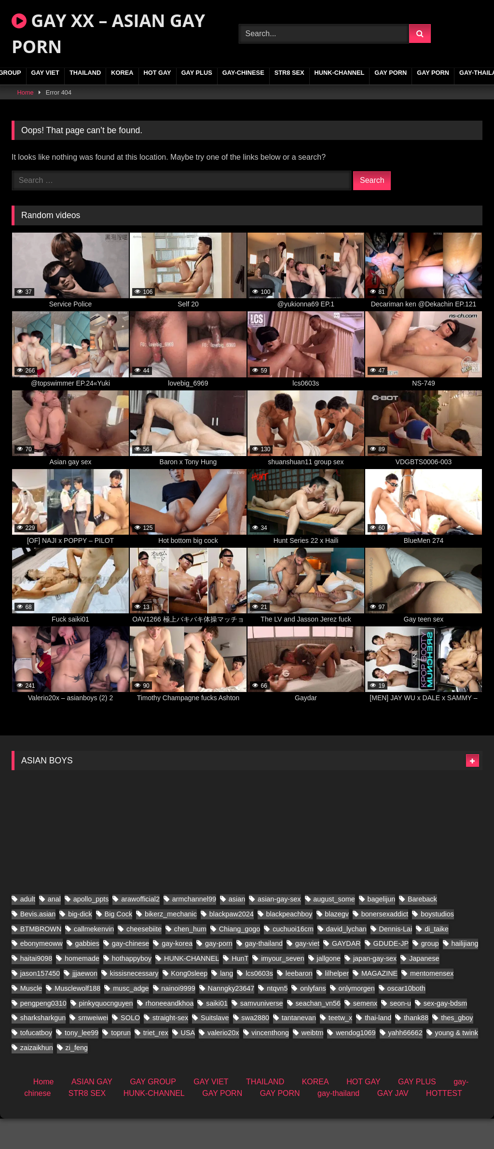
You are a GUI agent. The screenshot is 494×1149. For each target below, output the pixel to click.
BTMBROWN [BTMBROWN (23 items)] (41, 959)
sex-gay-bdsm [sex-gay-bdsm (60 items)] (445, 1033)
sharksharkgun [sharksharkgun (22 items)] (43, 1048)
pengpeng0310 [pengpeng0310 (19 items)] (43, 1033)
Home (25, 92)
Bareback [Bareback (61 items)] (422, 929)
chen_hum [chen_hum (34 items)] (190, 959)
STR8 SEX (289, 72)
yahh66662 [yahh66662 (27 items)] (405, 1063)
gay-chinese (243, 72)
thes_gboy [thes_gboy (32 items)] (457, 1048)
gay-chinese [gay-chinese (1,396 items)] (131, 974)
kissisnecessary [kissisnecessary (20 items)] (134, 1004)
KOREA (122, 72)
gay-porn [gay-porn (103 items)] (219, 974)
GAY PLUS (196, 72)
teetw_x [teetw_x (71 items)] (341, 1048)
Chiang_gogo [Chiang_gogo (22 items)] (240, 959)
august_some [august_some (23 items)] (334, 929)
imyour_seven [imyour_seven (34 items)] (282, 989)
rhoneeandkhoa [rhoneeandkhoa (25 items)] (169, 1033)
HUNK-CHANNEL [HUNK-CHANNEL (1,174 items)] (191, 989)
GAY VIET (45, 72)
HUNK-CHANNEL (340, 72)
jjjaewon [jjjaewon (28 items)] (84, 1004)
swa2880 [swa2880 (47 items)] (255, 1048)
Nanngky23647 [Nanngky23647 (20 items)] (231, 1019)
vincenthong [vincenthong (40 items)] (270, 1063)
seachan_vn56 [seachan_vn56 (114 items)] (318, 1033)
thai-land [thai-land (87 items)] (378, 1048)
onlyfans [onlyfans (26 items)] (313, 1019)
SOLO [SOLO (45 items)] (130, 1048)
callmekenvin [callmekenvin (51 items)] (94, 959)
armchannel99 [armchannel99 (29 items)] (194, 929)
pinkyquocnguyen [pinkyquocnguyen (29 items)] (106, 1033)
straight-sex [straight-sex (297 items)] (170, 1048)
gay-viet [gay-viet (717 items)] (307, 974)
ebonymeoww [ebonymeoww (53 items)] (41, 974)
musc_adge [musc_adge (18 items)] (131, 1019)
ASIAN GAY (91, 1112)
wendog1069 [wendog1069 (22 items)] (355, 1063)
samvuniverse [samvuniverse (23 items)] (261, 1033)
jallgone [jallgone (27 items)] (329, 989)
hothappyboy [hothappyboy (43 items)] (131, 989)
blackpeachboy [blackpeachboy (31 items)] (289, 944)
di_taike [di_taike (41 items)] (437, 959)
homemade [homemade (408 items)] (82, 989)
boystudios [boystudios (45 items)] (437, 944)
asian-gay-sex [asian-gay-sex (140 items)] (279, 929)
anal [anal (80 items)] (54, 929)
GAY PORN (390, 72)
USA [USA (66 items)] (188, 1063)
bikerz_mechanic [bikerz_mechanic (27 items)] (171, 944)
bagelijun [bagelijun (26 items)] (382, 929)
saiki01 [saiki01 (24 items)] (217, 1033)
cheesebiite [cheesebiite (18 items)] (144, 959)
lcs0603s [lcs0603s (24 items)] (259, 1004)
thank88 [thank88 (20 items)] (416, 1048)
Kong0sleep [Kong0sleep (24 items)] (189, 1004)
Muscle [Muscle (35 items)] (31, 1019)
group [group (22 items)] (430, 974)
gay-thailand (338, 1124)
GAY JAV (393, 1124)
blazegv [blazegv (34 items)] (337, 944)
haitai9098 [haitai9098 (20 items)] (36, 989)
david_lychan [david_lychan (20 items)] (346, 959)
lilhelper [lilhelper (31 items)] (337, 1004)
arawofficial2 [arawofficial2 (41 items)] (140, 929)
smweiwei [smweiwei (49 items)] (93, 1048)
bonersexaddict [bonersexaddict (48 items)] (385, 944)
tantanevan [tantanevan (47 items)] (299, 1048)
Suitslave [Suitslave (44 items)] (215, 1048)
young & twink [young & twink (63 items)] (456, 1063)
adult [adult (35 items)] (27, 929)
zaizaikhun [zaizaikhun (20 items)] (36, 1078)
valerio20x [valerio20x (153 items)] (223, 1063)
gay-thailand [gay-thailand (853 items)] (264, 974)
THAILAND (85, 72)
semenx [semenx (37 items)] (365, 1033)
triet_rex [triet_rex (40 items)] (155, 1063)
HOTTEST (444, 1124)
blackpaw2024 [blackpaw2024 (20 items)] (231, 944)
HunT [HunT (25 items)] (240, 989)
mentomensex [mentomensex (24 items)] (431, 1004)
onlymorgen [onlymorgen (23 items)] (357, 1019)
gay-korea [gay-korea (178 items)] (177, 974)
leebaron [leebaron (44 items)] (299, 1004)
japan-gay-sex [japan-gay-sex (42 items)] (375, 989)
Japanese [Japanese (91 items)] (424, 989)
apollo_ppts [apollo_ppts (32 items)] (91, 929)
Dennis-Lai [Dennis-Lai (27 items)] (395, 959)
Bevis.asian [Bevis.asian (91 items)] (38, 944)
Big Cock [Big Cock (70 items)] (119, 944)
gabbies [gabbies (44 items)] (87, 974)
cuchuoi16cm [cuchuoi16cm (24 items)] (293, 959)
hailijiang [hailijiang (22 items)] (464, 974)
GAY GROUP (153, 1112)
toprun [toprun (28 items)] (121, 1063)
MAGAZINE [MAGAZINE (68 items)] (379, 1004)
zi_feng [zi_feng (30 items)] (77, 1078)
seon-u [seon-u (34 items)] (400, 1033)
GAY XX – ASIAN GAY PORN (108, 33)
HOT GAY (157, 72)
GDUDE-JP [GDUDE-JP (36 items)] (391, 974)
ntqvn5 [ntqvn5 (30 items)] (277, 1019)
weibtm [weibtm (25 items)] (313, 1063)
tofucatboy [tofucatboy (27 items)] (36, 1063)
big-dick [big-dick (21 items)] (80, 944)
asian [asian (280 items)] (237, 929)
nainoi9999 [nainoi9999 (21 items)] (178, 1019)
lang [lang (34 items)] (226, 1004)
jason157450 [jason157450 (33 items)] (40, 1004)
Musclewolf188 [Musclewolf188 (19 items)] (77, 1019)
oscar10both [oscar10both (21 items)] (406, 1019)
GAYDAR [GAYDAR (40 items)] (346, 974)
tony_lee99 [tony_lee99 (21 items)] (81, 1063)
